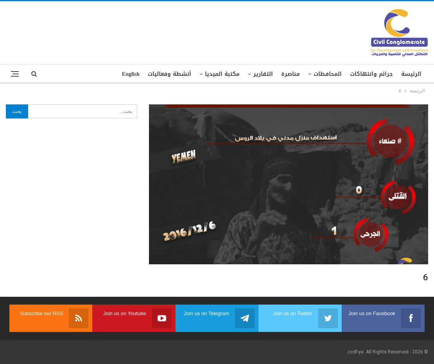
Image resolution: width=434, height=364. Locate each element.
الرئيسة (411, 74)
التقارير (263, 74)
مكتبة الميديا (222, 74)
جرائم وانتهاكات (371, 74)
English (131, 74)
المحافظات (328, 74)
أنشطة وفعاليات (169, 74)
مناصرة (290, 74)
